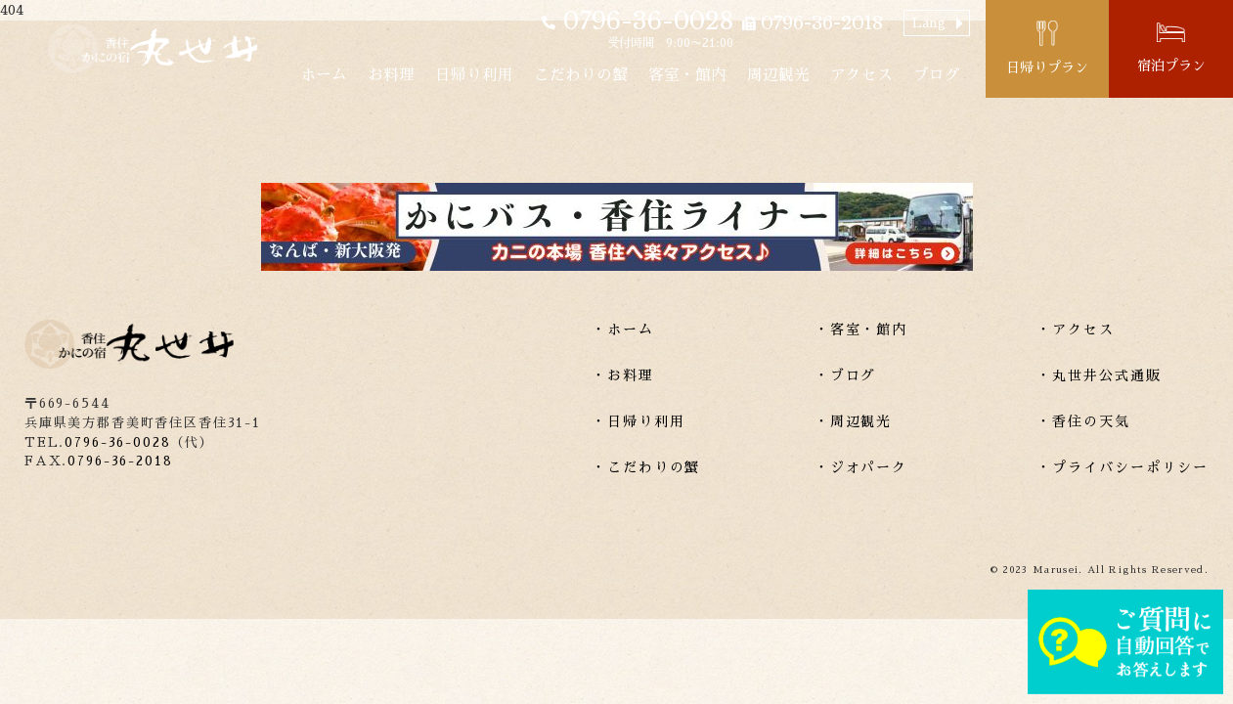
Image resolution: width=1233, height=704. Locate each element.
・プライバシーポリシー (1122, 467)
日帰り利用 (474, 75)
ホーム (323, 75)
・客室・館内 (861, 329)
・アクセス (1075, 329)
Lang (929, 22)
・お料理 (623, 375)
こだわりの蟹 (581, 75)
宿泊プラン (1171, 65)
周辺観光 (778, 75)
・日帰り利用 (638, 421)
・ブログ (846, 375)
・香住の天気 (1083, 421)
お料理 (391, 75)
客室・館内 (687, 75)
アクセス (861, 75)
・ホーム (623, 329)
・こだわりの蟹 (646, 467)
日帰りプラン (1047, 67)
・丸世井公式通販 (1099, 375)
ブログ (936, 75)
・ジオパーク (861, 467)
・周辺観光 (854, 421)
